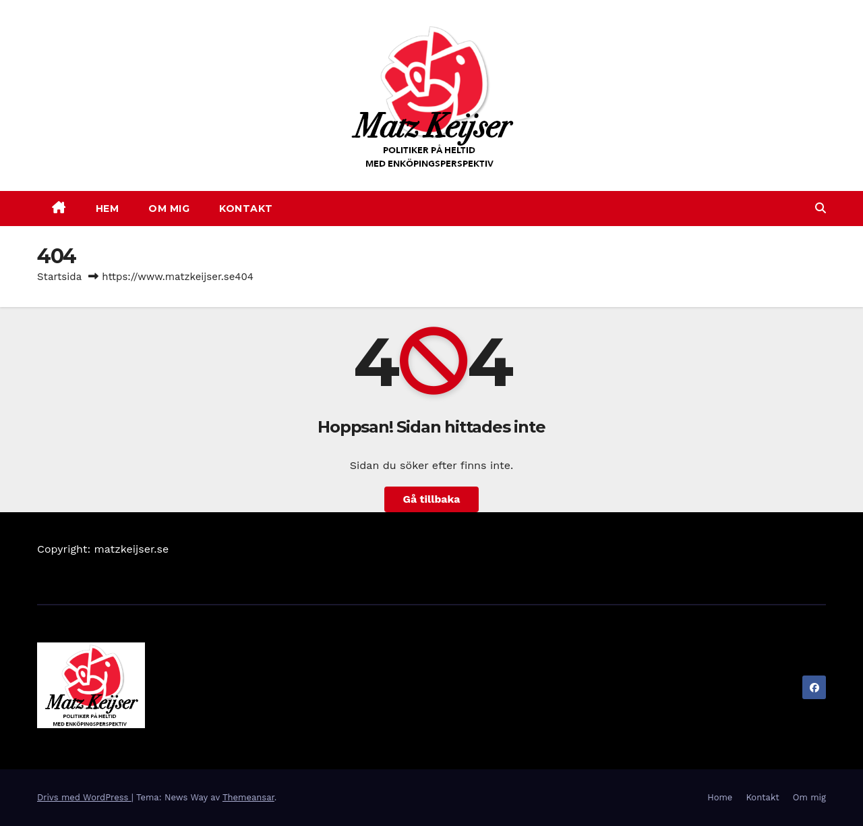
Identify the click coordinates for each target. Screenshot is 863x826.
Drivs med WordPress (84, 797)
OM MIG (168, 208)
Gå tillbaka (431, 499)
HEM (107, 208)
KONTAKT (246, 208)
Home (719, 797)
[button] (820, 208)
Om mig (809, 797)
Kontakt (762, 797)
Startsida (59, 277)
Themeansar (248, 797)
